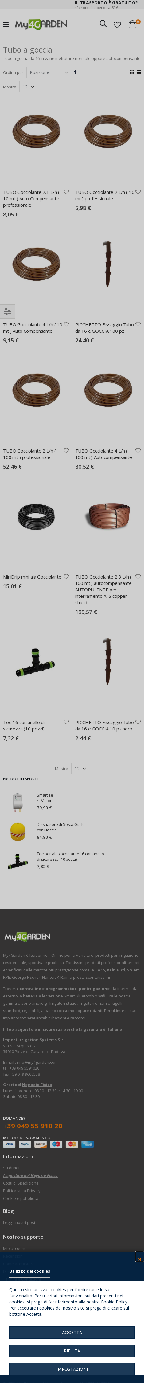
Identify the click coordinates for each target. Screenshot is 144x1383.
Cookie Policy (114, 1302)
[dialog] (72, 691)
